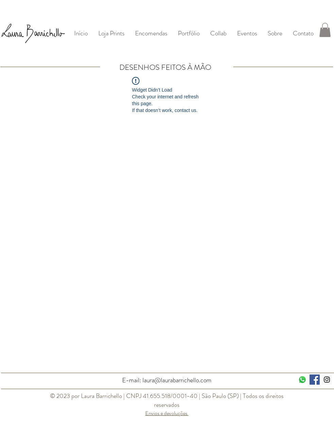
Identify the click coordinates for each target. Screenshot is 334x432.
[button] (325, 30)
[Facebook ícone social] (315, 379)
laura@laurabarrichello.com (177, 380)
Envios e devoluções (166, 413)
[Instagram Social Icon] (327, 379)
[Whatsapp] (302, 379)
